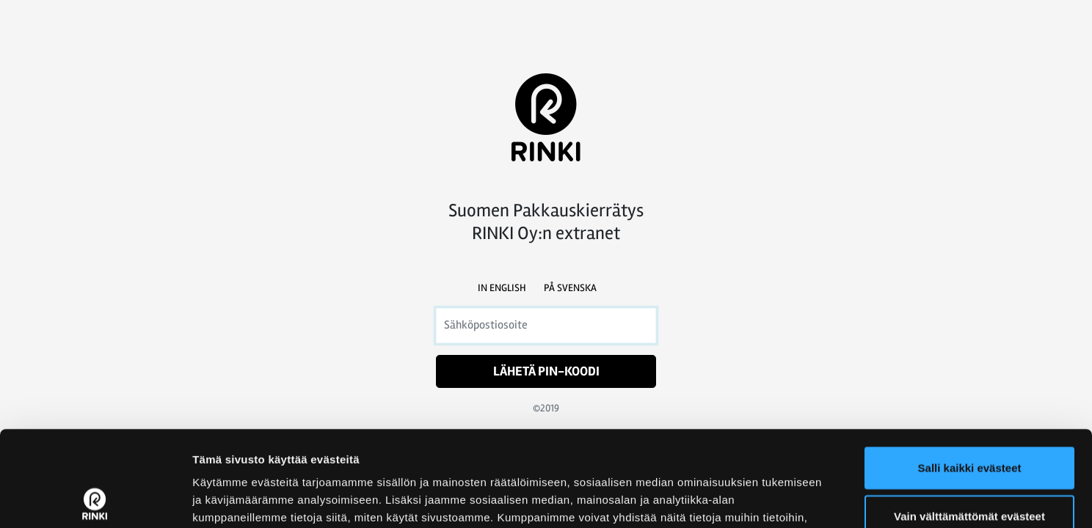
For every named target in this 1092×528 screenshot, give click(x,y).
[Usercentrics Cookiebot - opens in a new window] (95, 499)
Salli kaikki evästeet (970, 372)
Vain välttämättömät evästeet (969, 420)
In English (502, 288)
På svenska (570, 288)
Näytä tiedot (785, 499)
